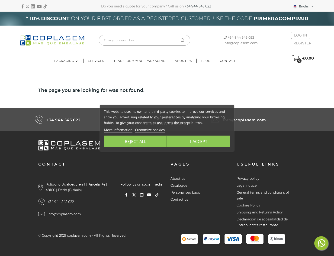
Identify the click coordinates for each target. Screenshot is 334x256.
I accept (199, 141)
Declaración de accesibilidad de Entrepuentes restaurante (262, 222)
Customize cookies (150, 129)
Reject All (135, 141)
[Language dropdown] (303, 6)
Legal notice (247, 185)
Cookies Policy (248, 205)
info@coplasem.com (241, 43)
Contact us (179, 199)
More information (118, 129)
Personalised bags (185, 192)
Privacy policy (248, 178)
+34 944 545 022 (198, 6)
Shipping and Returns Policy (260, 212)
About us (177, 178)
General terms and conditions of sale (263, 195)
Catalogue (178, 185)
